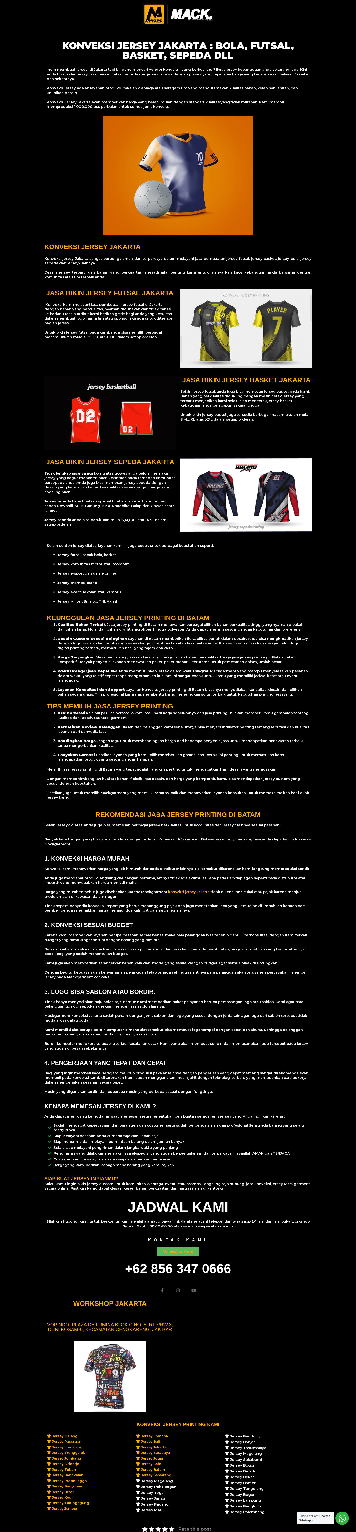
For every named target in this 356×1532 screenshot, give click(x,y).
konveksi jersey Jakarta (189, 891)
